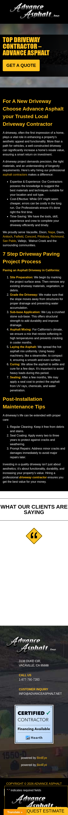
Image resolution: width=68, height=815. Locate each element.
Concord (30, 236)
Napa (51, 232)
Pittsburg (43, 236)
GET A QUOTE (21, 65)
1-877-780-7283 (29, 679)
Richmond (57, 236)
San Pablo (9, 240)
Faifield (18, 236)
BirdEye (42, 757)
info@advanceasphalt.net (40, 693)
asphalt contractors (15, 174)
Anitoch (7, 236)
